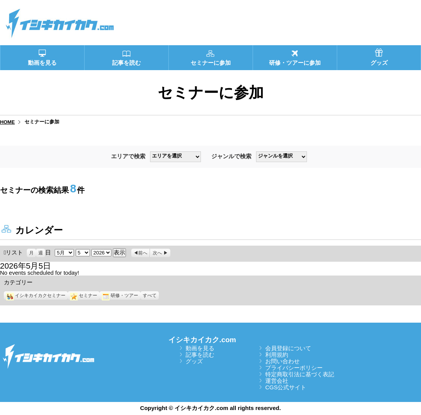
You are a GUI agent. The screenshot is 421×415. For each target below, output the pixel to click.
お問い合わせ (282, 361)
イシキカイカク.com (202, 340)
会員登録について (288, 348)
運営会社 (276, 380)
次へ (157, 253)
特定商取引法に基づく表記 (299, 374)
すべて (150, 295)
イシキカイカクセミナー (35, 295)
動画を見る (200, 348)
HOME (7, 122)
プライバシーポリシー (294, 367)
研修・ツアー (120, 295)
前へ (142, 253)
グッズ (194, 361)
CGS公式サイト (286, 387)
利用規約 (276, 354)
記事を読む (200, 354)
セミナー (83, 295)
